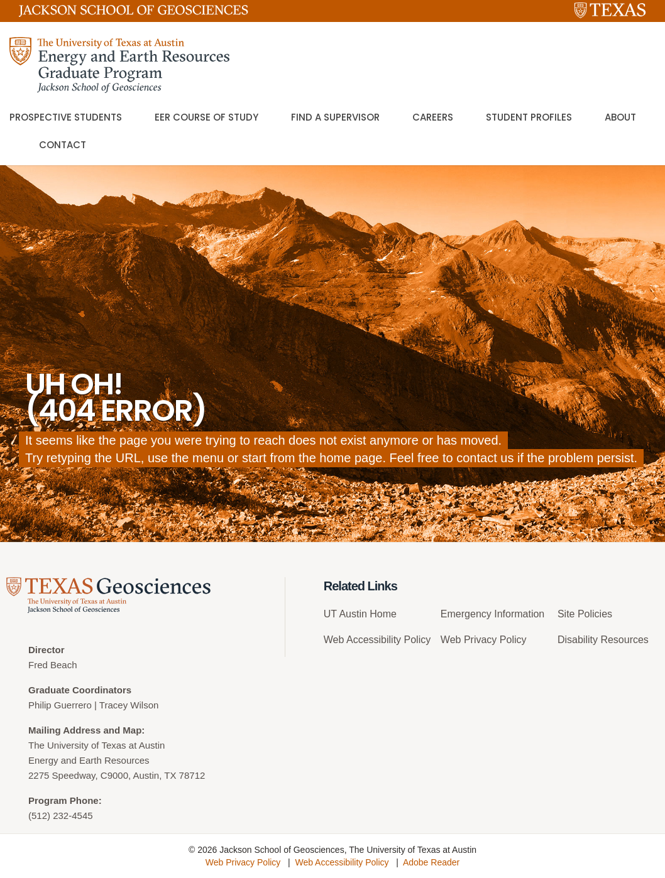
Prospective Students (65, 117)
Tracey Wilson (128, 705)
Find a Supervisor (335, 117)
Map (132, 730)
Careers (432, 117)
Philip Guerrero (60, 705)
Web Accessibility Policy (377, 639)
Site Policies (585, 614)
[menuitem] (377, 619)
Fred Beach (52, 664)
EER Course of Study (206, 117)
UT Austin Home (360, 614)
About (620, 117)
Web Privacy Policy (484, 639)
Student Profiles (529, 117)
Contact (62, 144)
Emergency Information (492, 614)
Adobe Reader (431, 862)
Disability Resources (603, 639)
